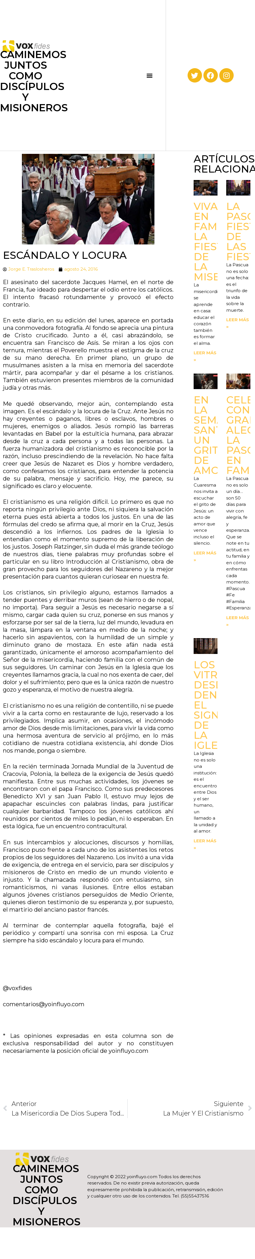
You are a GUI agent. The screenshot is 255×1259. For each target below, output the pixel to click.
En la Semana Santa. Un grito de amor (217, 435)
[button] (149, 75)
